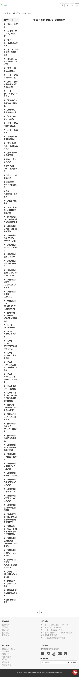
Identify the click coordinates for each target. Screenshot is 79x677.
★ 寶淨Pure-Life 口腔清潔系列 (10, 168)
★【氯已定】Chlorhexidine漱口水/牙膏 (11, 407)
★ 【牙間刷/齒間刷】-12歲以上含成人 (11, 146)
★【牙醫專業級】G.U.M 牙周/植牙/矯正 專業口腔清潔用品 (11, 530)
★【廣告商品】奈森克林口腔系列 (10, 263)
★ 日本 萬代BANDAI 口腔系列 (10, 184)
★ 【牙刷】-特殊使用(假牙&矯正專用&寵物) (11, 84)
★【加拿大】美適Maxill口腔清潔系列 (10, 210)
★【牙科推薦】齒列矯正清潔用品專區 (10, 507)
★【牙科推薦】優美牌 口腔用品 (10, 474)
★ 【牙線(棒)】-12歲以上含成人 (10, 93)
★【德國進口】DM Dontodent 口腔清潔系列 (10, 305)
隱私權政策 (6, 657)
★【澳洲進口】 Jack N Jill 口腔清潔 (10, 417)
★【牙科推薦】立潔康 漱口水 (10, 490)
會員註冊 (5, 649)
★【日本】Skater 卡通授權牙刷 (10, 355)
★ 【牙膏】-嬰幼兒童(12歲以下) (11, 124)
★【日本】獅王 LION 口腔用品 (10, 387)
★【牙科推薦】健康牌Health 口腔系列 (10, 466)
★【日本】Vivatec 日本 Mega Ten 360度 (10, 378)
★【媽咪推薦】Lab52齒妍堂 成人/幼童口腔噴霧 (10, 219)
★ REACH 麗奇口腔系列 (10, 160)
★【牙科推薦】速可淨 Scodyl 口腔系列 (10, 498)
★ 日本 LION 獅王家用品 (10, 176)
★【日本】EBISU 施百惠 (9, 326)
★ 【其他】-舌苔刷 (11, 25)
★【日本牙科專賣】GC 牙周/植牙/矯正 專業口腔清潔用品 (10, 397)
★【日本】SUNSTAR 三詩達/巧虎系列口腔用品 (10, 366)
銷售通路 (5, 635)
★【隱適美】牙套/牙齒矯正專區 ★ (10, 593)
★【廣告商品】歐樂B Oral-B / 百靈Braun (10, 273)
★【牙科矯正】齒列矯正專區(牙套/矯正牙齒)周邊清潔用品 (10, 518)
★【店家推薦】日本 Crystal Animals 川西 (10, 238)
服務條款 (5, 654)
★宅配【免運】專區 (10, 600)
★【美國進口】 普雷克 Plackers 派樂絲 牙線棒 (10, 563)
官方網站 (5, 632)
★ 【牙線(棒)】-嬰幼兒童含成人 (10, 110)
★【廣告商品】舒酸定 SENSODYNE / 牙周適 (10, 283)
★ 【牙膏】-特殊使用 (11, 131)
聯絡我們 (5, 630)
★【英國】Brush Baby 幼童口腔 (10, 574)
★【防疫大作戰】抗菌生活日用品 (10, 583)
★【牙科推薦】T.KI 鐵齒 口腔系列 (10, 457)
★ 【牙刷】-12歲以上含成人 (10, 69)
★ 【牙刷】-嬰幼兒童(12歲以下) (11, 76)
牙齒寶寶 (6, 13)
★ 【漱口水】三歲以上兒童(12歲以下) (10, 61)
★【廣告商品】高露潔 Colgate (10, 294)
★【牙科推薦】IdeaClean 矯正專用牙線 (10, 447)
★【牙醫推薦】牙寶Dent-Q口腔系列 (10, 553)
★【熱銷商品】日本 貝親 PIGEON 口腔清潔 (10, 427)
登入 (13, 649)
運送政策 (5, 662)
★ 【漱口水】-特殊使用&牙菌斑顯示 (11, 52)
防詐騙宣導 (6, 664)
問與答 (5, 627)
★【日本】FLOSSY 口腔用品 (10, 334)
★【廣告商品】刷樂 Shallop (10, 255)
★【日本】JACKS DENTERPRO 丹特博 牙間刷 (10, 345)
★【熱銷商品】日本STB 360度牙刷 (10, 438)
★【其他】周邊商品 (10, 202)
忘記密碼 (5, 651)
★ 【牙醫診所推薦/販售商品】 (10, 137)
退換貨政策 (6, 659)
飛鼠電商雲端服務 (55, 672)
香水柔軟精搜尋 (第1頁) (22, 13)
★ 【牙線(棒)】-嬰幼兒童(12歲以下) (10, 103)
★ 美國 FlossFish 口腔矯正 (10, 194)
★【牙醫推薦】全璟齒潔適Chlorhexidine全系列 (11, 542)
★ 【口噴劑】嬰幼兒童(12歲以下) (10, 33)
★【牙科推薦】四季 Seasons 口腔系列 (10, 482)
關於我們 (5, 624)
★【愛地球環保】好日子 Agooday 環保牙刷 (10, 317)
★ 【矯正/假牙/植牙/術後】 (10, 153)
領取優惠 (72, 662)
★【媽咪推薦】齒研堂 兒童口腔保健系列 (10, 228)
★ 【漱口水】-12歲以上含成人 (11, 43)
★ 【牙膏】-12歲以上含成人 (10, 117)
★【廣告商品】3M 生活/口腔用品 (10, 247)
